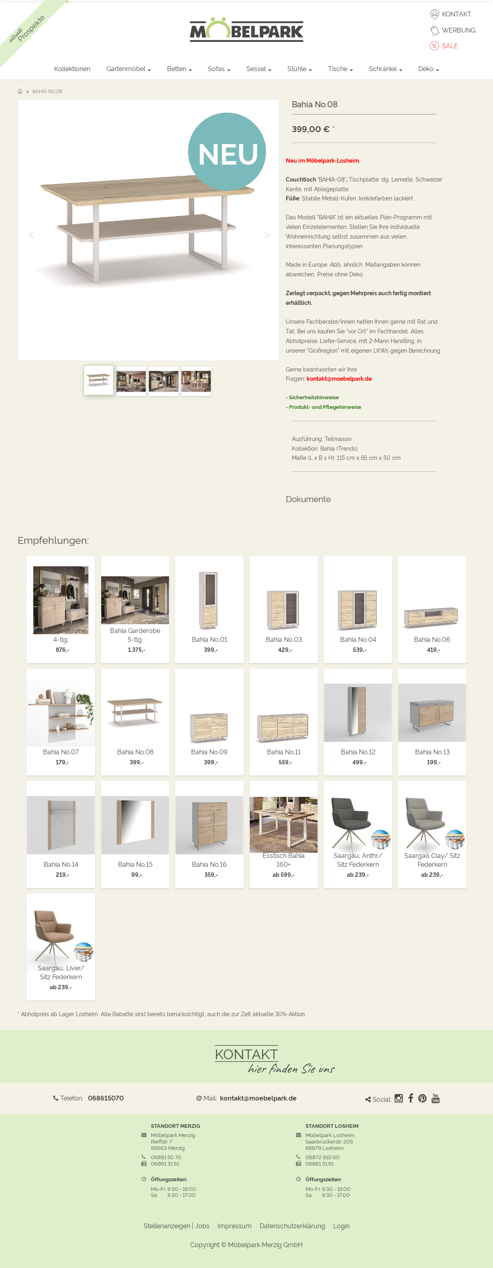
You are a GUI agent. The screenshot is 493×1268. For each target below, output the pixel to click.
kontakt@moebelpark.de (258, 1097)
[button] (33, 230)
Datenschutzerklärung (292, 1225)
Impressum (235, 1225)
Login (341, 1225)
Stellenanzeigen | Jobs (177, 1225)
